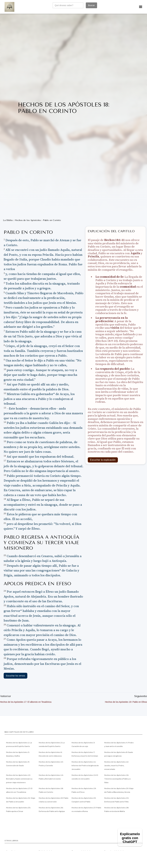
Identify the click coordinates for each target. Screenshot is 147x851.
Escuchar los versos (15, 675)
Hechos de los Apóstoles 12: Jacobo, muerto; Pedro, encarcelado (116, 765)
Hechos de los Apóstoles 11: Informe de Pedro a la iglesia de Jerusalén (85, 765)
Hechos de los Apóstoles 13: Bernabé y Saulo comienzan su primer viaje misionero (19, 779)
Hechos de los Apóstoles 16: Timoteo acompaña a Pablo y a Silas (117, 779)
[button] (140, 7)
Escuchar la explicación (103, 460)
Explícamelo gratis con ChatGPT (130, 838)
